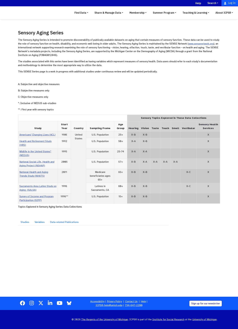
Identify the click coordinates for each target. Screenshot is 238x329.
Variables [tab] (40, 222)
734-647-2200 (134, 305)
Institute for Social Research (168, 319)
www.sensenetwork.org (201, 43)
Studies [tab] (25, 222)
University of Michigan (204, 319)
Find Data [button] (80, 12)
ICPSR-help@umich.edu (109, 305)
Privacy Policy (114, 301)
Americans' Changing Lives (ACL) (37, 134)
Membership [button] (137, 12)
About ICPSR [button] (223, 12)
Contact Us (131, 301)
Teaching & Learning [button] (195, 12)
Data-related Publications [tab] (64, 222)
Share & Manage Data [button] (108, 12)
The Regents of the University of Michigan (104, 319)
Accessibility (97, 301)
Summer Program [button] (163, 12)
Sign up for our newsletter (205, 303)
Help (143, 301)
